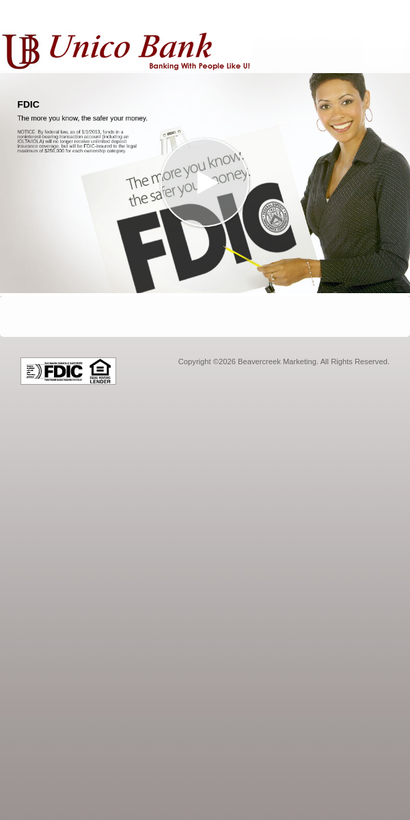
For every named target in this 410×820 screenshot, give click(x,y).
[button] (205, 183)
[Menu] (382, 37)
